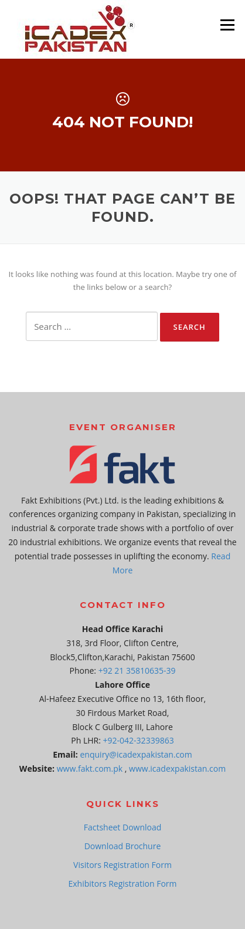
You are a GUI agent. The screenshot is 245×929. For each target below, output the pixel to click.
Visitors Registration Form (122, 864)
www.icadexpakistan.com (177, 768)
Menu (227, 24)
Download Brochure (122, 846)
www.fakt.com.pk (89, 768)
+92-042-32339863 (138, 740)
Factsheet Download (123, 827)
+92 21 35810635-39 (137, 670)
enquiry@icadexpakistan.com (136, 754)
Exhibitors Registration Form (122, 883)
